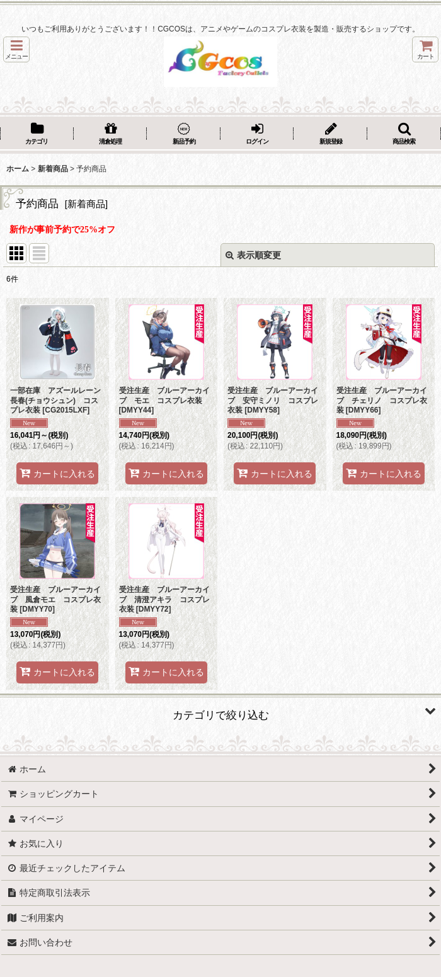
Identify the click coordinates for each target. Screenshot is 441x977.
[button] (16, 49)
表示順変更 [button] (253, 255)
